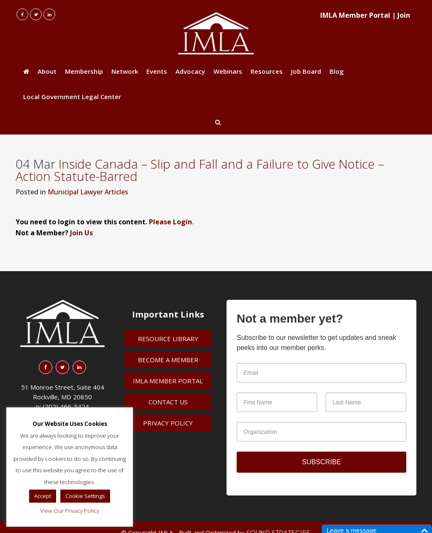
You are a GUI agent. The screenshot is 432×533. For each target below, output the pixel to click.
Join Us (81, 232)
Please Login (170, 221)
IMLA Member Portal (355, 15)
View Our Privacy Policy (69, 510)
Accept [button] (42, 496)
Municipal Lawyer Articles (88, 192)
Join (403, 15)
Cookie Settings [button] (85, 496)
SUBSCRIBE (321, 462)
